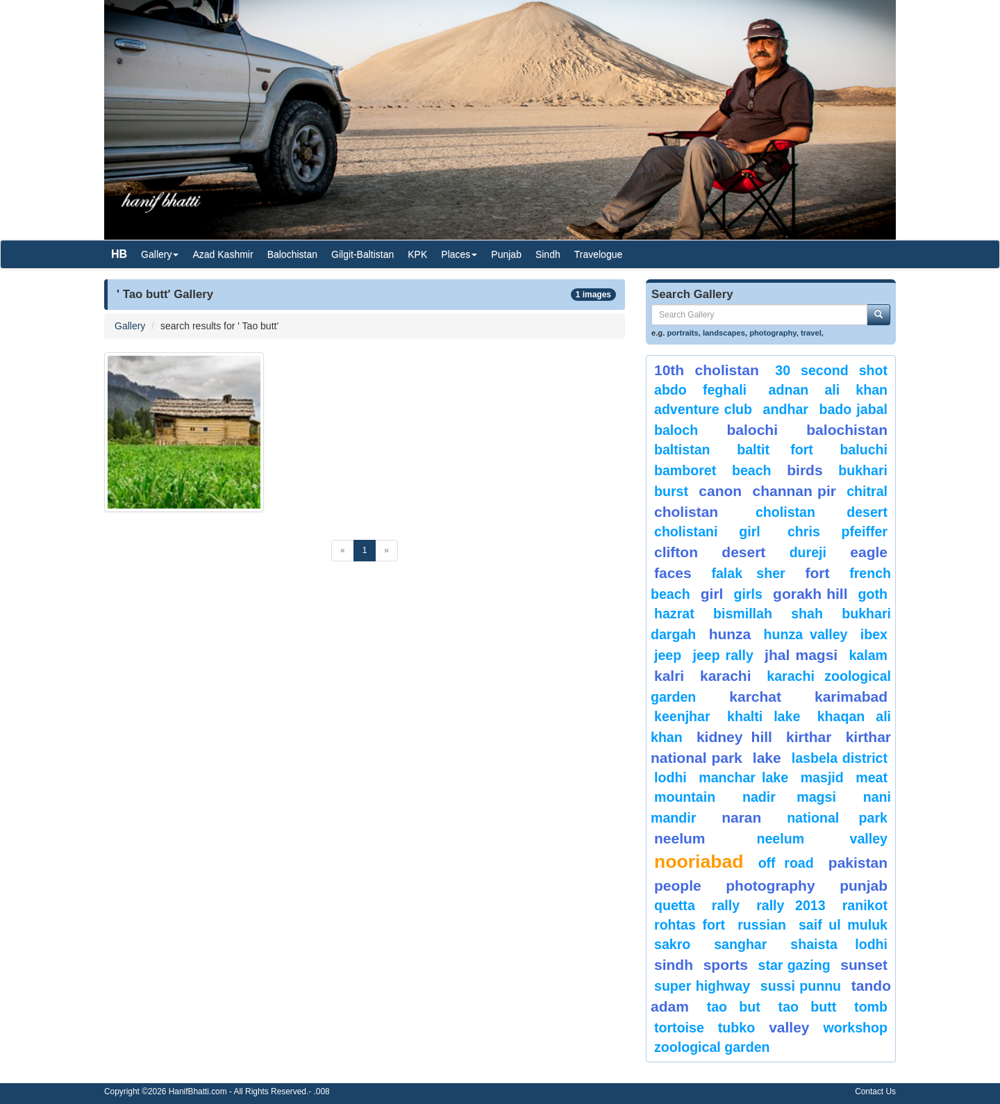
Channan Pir (793, 491)
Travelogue (598, 254)
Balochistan (292, 254)
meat (872, 777)
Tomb (871, 1006)
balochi (752, 430)
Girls (748, 594)
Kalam (868, 655)
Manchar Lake (743, 777)
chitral (867, 491)
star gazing (794, 965)
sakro (672, 944)
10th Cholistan (706, 370)
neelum (680, 838)
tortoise (679, 1027)
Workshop (855, 1027)
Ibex (874, 634)
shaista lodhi (839, 944)
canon (720, 491)
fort (817, 573)
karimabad (851, 697)
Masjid (822, 777)
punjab (864, 885)
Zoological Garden (712, 1047)
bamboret (685, 470)
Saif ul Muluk (843, 924)
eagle (869, 552)
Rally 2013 (790, 905)
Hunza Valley (806, 634)
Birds (804, 470)
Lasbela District (840, 758)
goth (873, 594)
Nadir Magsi (789, 797)
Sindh (547, 254)
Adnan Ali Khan (828, 389)
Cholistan (686, 512)
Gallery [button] (159, 254)
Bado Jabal (853, 409)
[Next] (386, 550)
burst (671, 491)
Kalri (669, 676)
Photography (770, 885)
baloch (676, 430)
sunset (864, 965)
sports (725, 965)
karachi (725, 676)
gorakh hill (810, 594)
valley (789, 1027)
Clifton (676, 552)
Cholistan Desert (822, 512)
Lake (767, 758)
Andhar (785, 409)
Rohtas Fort (689, 924)
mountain (684, 797)
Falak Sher (748, 573)
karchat (755, 697)
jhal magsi (801, 655)
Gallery (130, 325)
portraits (682, 333)
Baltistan (682, 449)
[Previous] (342, 550)
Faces (673, 573)
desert (743, 552)
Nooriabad (699, 861)
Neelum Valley (822, 838)
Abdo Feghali (700, 389)
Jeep (667, 655)
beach (752, 470)
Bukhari (863, 470)
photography (773, 333)
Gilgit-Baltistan (362, 254)
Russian (762, 924)
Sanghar (740, 944)
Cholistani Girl (707, 531)
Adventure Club (703, 409)
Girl (712, 594)
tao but (733, 1006)
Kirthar (808, 737)
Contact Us (875, 1091)
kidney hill (734, 737)
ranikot (865, 905)
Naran (741, 817)
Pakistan (858, 863)
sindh (673, 965)
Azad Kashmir (222, 254)
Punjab (506, 254)
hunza (730, 634)
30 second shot (831, 370)
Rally (726, 905)
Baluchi (864, 449)
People (677, 885)
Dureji (808, 552)
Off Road (786, 863)
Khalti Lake (763, 716)
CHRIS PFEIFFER (838, 531)
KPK (417, 254)
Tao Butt (807, 1006)
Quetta (674, 905)
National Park (837, 817)
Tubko (736, 1027)
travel (811, 333)
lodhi (670, 777)
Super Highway (702, 986)
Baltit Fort (775, 449)
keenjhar (682, 716)
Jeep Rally (722, 655)
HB (119, 254)
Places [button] (459, 254)
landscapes (724, 333)
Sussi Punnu (800, 986)
